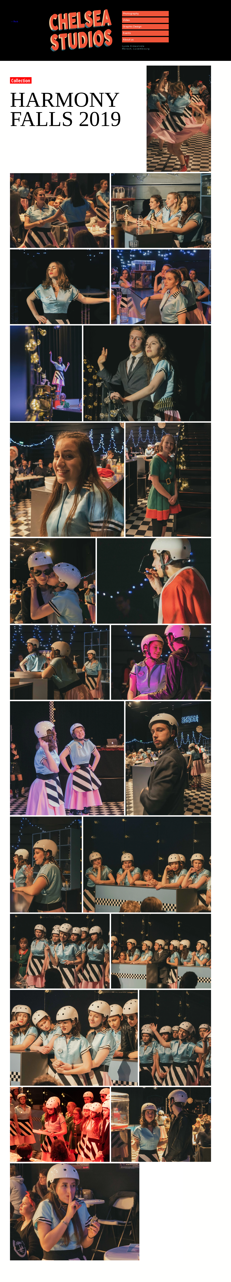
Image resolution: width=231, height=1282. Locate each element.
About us (128, 39)
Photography (131, 13)
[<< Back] (21, 21)
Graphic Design (132, 26)
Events (127, 33)
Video (126, 20)
